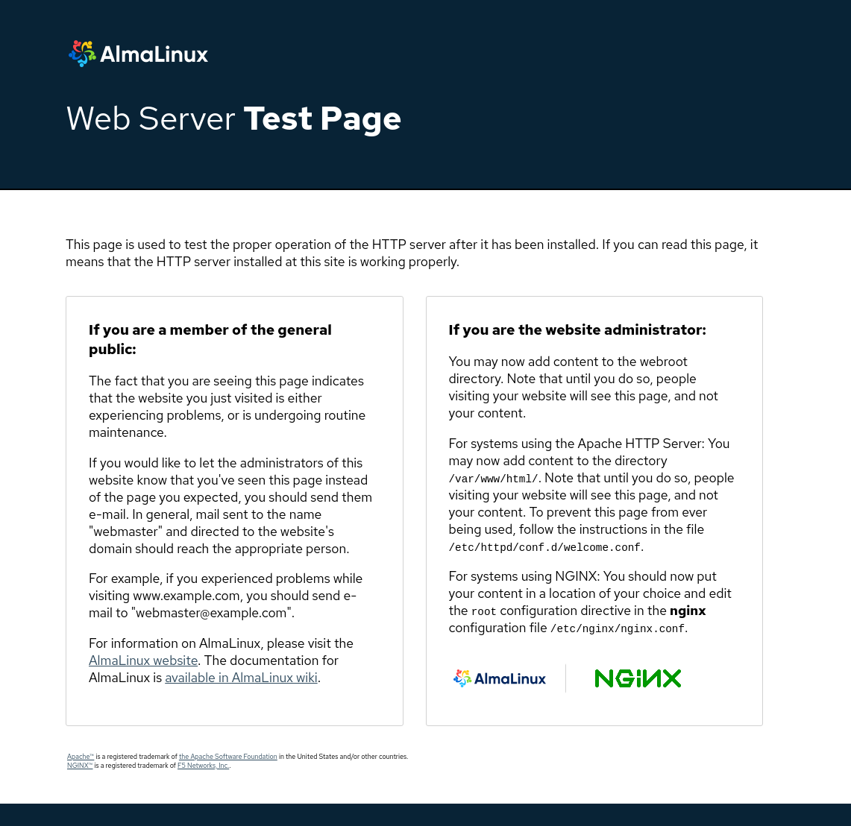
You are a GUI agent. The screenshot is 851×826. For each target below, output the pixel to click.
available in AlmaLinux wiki (241, 677)
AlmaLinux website (143, 660)
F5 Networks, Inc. (203, 765)
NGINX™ (79, 765)
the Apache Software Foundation (228, 756)
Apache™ (80, 756)
